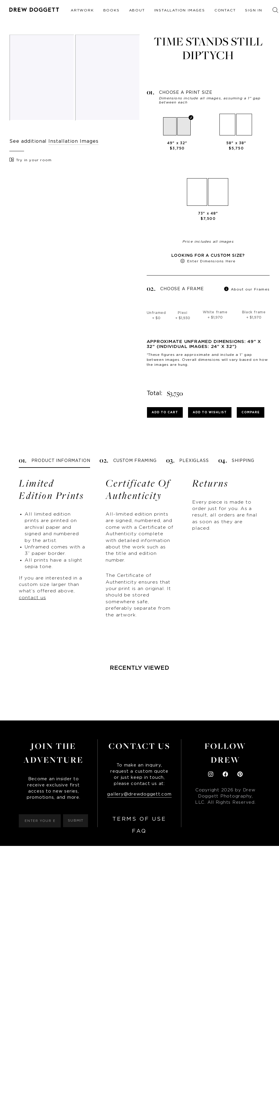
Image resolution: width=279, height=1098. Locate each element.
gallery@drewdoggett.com (139, 794)
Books (111, 10)
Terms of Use (139, 819)
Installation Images (179, 10)
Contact (225, 10)
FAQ (139, 831)
